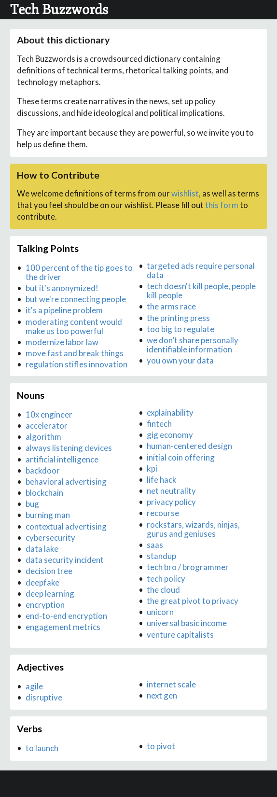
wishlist (185, 193)
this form (221, 205)
